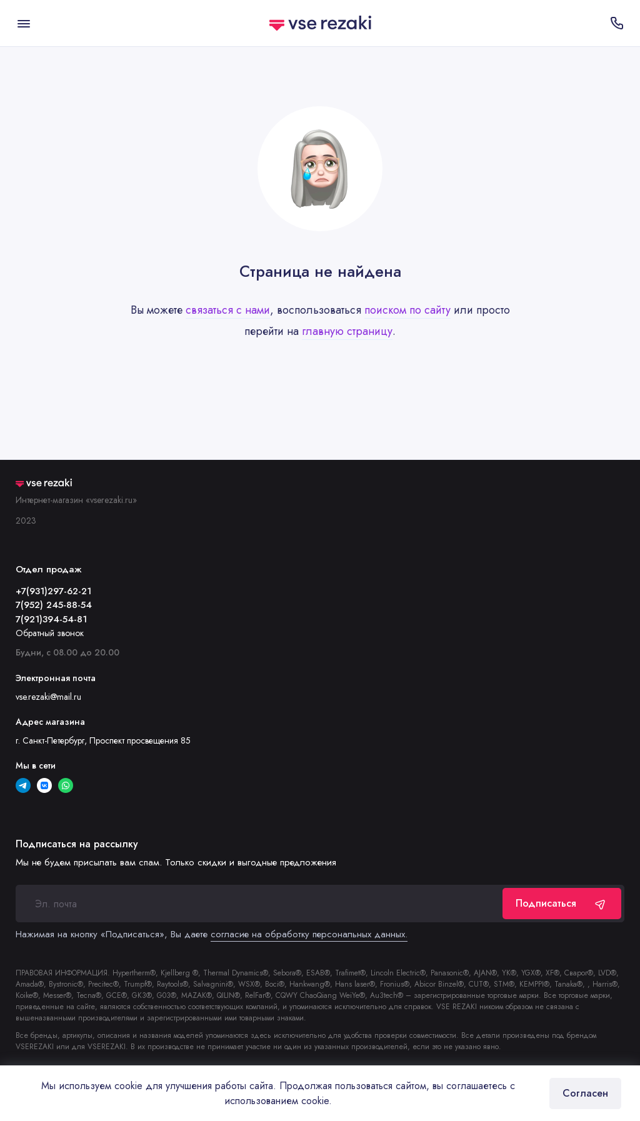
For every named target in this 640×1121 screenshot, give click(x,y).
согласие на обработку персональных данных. (309, 934)
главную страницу (347, 331)
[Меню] (23, 23)
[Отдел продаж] (616, 23)
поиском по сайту (407, 310)
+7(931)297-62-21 (53, 591)
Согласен (585, 1093)
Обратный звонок (50, 633)
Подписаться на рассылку (77, 844)
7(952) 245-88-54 (54, 605)
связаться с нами (228, 310)
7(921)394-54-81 (51, 619)
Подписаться (562, 903)
